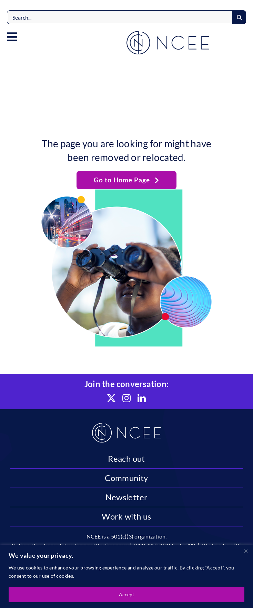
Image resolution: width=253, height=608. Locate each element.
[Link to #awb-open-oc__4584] (12, 37)
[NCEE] (167, 33)
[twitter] (111, 398)
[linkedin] (142, 398)
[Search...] (119, 17)
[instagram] (126, 398)
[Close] (246, 551)
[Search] (239, 17)
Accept (126, 594)
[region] (126, 576)
